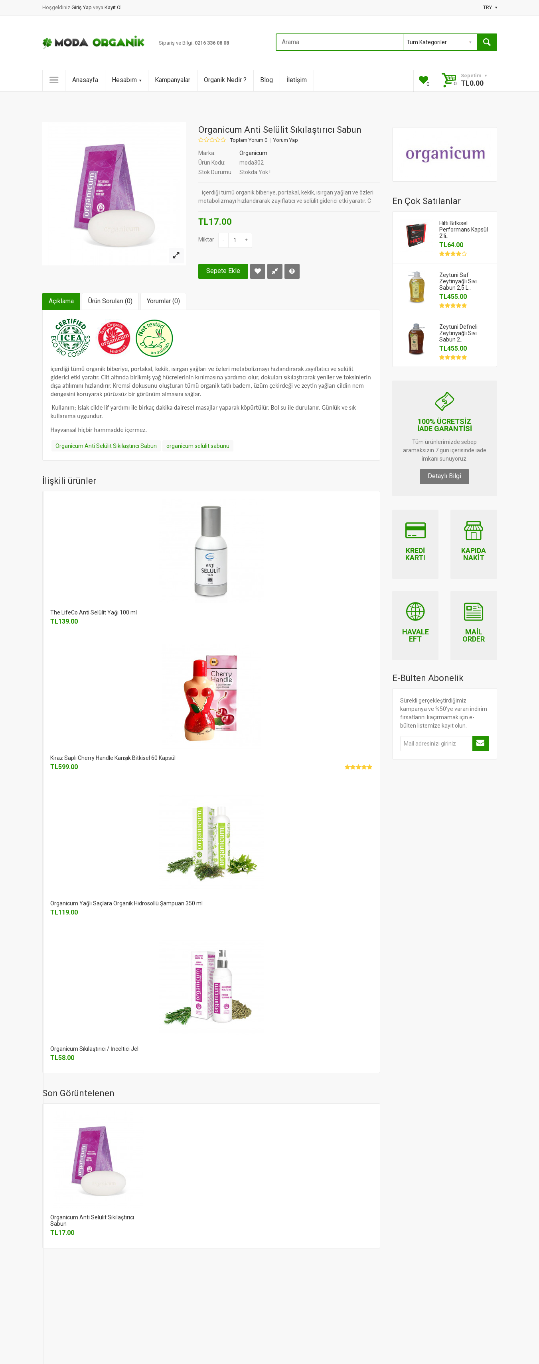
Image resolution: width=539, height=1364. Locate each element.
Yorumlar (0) (163, 301)
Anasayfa (85, 80)
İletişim (296, 80)
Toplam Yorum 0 (248, 140)
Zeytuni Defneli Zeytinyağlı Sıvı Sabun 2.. (458, 333)
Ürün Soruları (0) (110, 301)
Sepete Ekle (223, 271)
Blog (266, 80)
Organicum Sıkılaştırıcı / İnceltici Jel (94, 1049)
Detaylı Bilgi (444, 476)
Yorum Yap (285, 140)
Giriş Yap (82, 7)
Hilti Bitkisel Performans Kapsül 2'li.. (463, 229)
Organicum (253, 153)
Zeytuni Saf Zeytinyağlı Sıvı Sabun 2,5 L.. (458, 281)
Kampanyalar (172, 80)
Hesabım (126, 80)
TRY (490, 7)
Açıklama (61, 301)
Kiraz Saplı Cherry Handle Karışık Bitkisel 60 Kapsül (113, 758)
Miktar (206, 239)
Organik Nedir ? (225, 80)
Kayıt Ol (113, 7)
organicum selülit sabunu (197, 446)
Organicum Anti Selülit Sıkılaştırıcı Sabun (106, 446)
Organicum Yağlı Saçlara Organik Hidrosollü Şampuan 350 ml (126, 903)
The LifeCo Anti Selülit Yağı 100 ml (93, 612)
